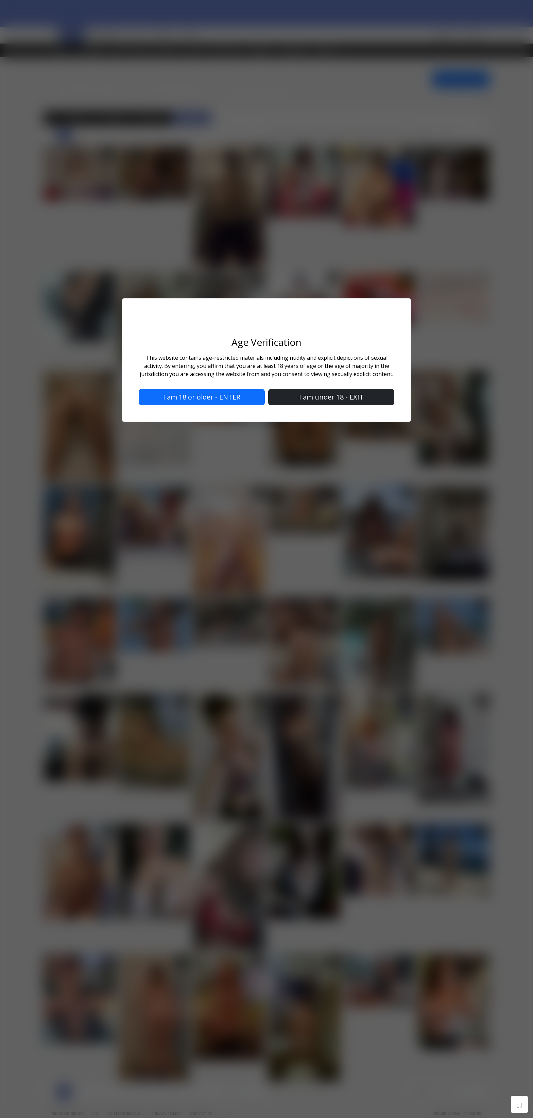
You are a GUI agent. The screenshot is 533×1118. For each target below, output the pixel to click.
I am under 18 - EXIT (331, 397)
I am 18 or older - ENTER (201, 397)
